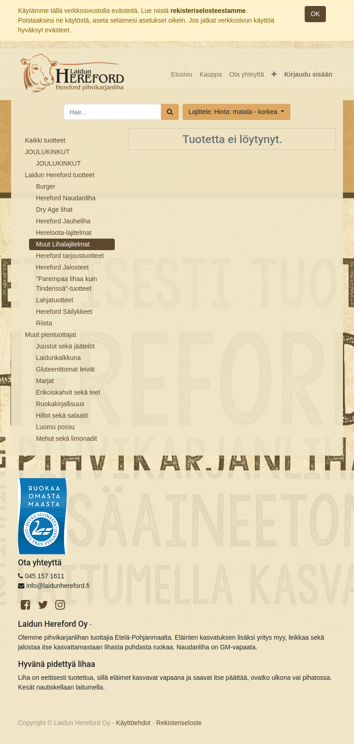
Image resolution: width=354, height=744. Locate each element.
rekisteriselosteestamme (208, 10)
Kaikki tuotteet (45, 140)
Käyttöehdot (133, 722)
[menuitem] (181, 74)
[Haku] (170, 112)
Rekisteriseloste (179, 722)
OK (315, 14)
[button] (274, 74)
